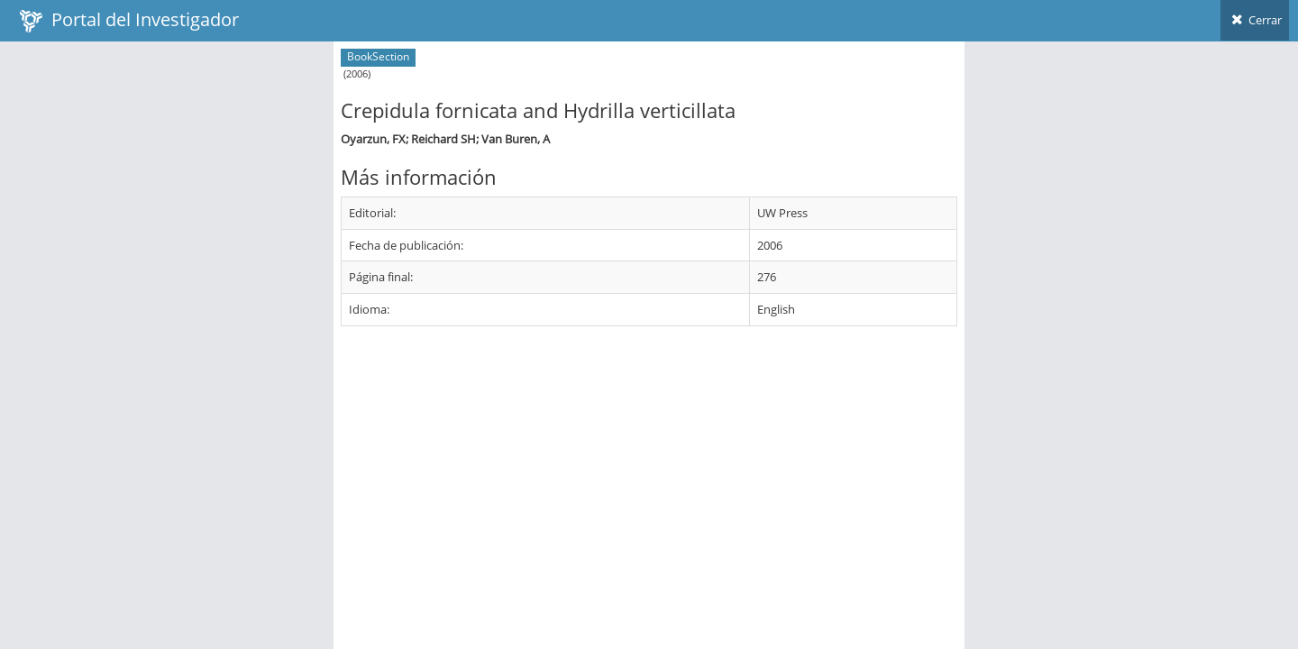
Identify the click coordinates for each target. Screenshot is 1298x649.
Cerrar (1255, 20)
